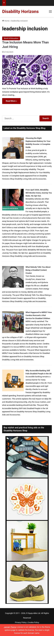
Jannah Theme (10, 627)
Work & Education (11, 38)
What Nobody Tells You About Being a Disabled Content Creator (38, 270)
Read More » (11, 101)
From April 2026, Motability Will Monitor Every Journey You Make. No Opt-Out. (39, 193)
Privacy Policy (20, 622)
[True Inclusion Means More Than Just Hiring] (27, 70)
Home (5, 21)
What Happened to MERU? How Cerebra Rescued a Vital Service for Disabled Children (39, 315)
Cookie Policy (33, 622)
